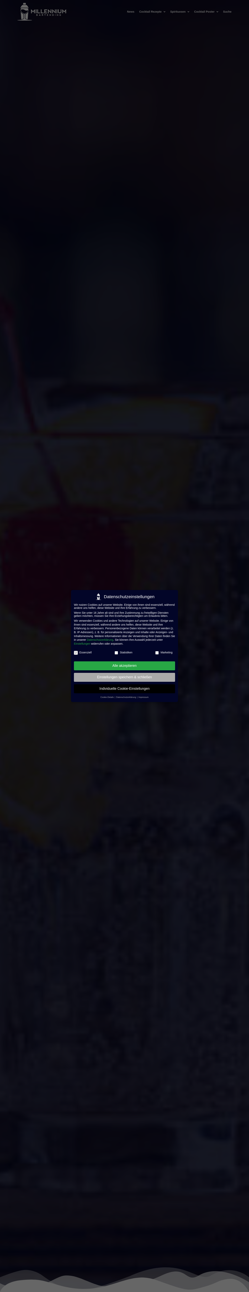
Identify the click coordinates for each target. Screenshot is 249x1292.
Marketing (163, 652)
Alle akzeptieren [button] (124, 666)
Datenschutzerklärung (100, 639)
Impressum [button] (144, 697)
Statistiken (123, 652)
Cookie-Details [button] (107, 697)
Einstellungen (82, 643)
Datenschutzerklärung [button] (126, 697)
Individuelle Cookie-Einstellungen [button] (124, 689)
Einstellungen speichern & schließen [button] (124, 677)
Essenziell (83, 652)
